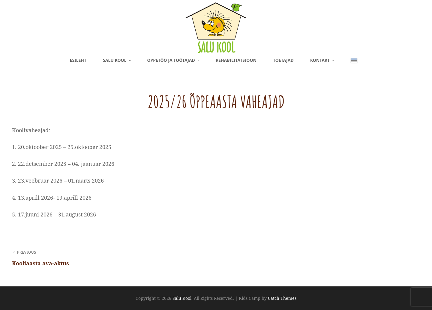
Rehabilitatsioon (236, 60)
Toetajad (283, 60)
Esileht (78, 60)
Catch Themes (282, 298)
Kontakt (323, 60)
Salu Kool (117, 60)
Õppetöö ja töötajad (173, 60)
